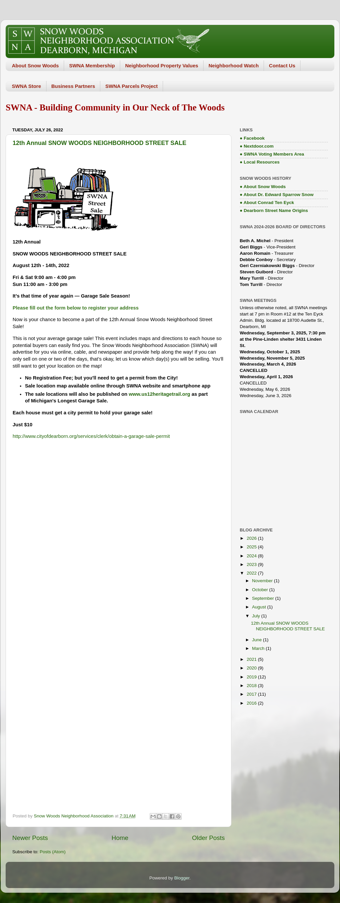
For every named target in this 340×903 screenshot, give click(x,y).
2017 (252, 694)
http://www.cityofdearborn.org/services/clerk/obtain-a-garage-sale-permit (91, 436)
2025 (252, 546)
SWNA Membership (92, 65)
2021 (252, 659)
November (263, 580)
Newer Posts (30, 837)
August (259, 606)
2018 (252, 685)
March (259, 648)
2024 (252, 555)
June (257, 639)
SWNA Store (26, 86)
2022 (252, 573)
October (260, 589)
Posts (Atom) (53, 851)
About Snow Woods (35, 65)
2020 (252, 667)
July (256, 615)
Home (120, 837)
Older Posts (208, 837)
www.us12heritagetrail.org (159, 394)
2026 (252, 538)
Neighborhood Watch (234, 65)
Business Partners (73, 86)
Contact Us (282, 65)
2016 (252, 703)
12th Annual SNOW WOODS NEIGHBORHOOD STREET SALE (99, 143)
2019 (252, 676)
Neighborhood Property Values (161, 65)
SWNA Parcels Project (131, 86)
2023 (252, 564)
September (263, 598)
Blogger (182, 877)
